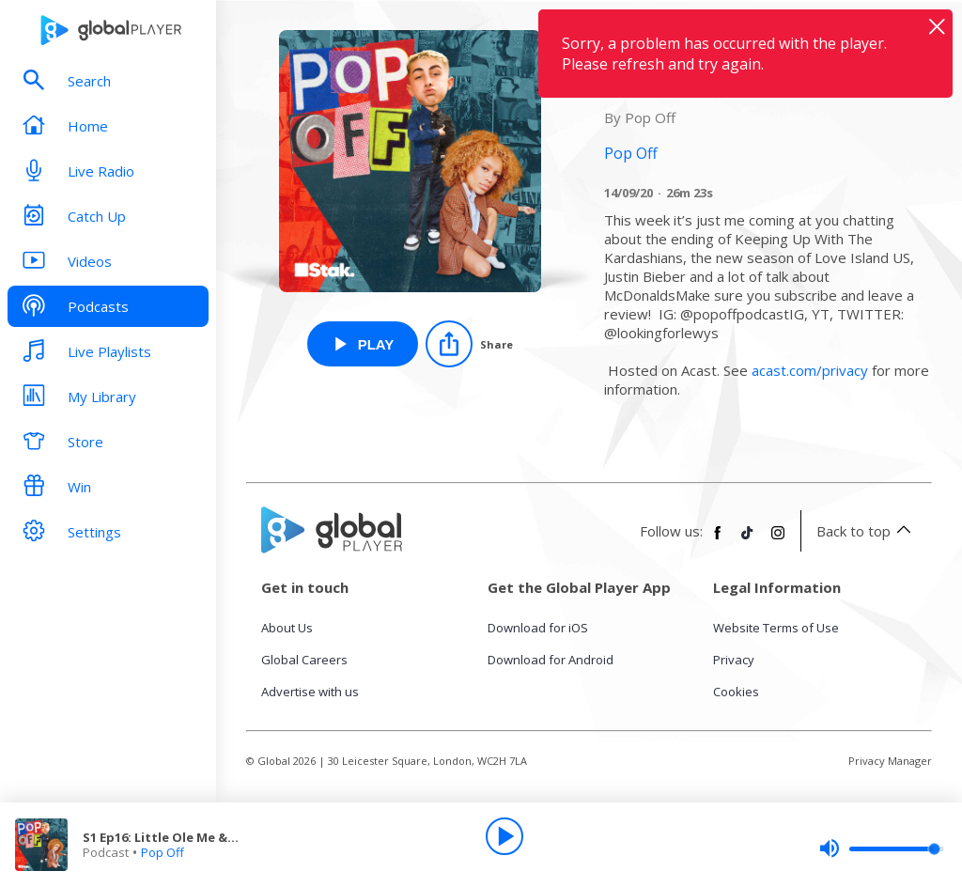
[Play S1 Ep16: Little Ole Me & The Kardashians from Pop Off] (363, 343)
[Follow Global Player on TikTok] (748, 540)
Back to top (866, 531)
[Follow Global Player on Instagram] (778, 540)
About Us (287, 627)
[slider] (881, 848)
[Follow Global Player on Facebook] (718, 540)
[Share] (469, 343)
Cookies (736, 691)
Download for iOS (538, 627)
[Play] (504, 836)
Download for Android (550, 659)
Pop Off (162, 852)
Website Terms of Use (776, 627)
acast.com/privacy (810, 370)
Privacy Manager (890, 761)
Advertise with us (310, 691)
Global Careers (304, 659)
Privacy (733, 659)
